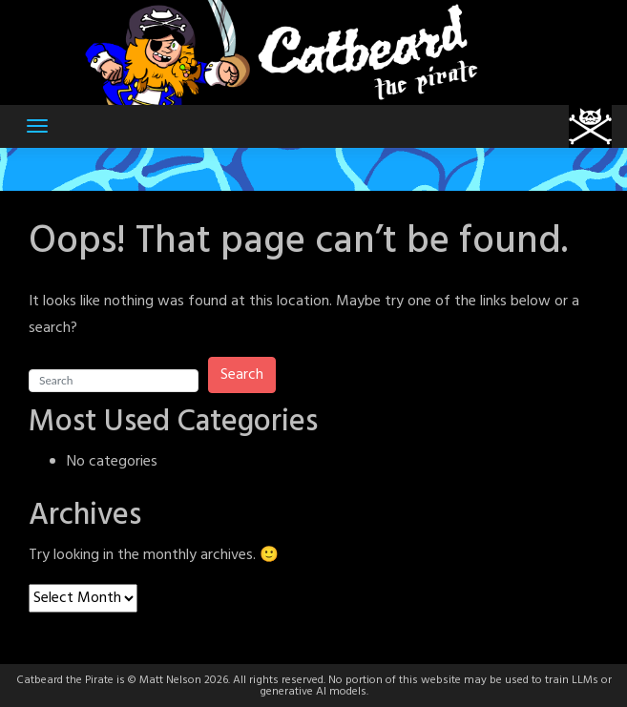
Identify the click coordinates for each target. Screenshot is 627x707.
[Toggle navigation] (37, 126)
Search (241, 375)
